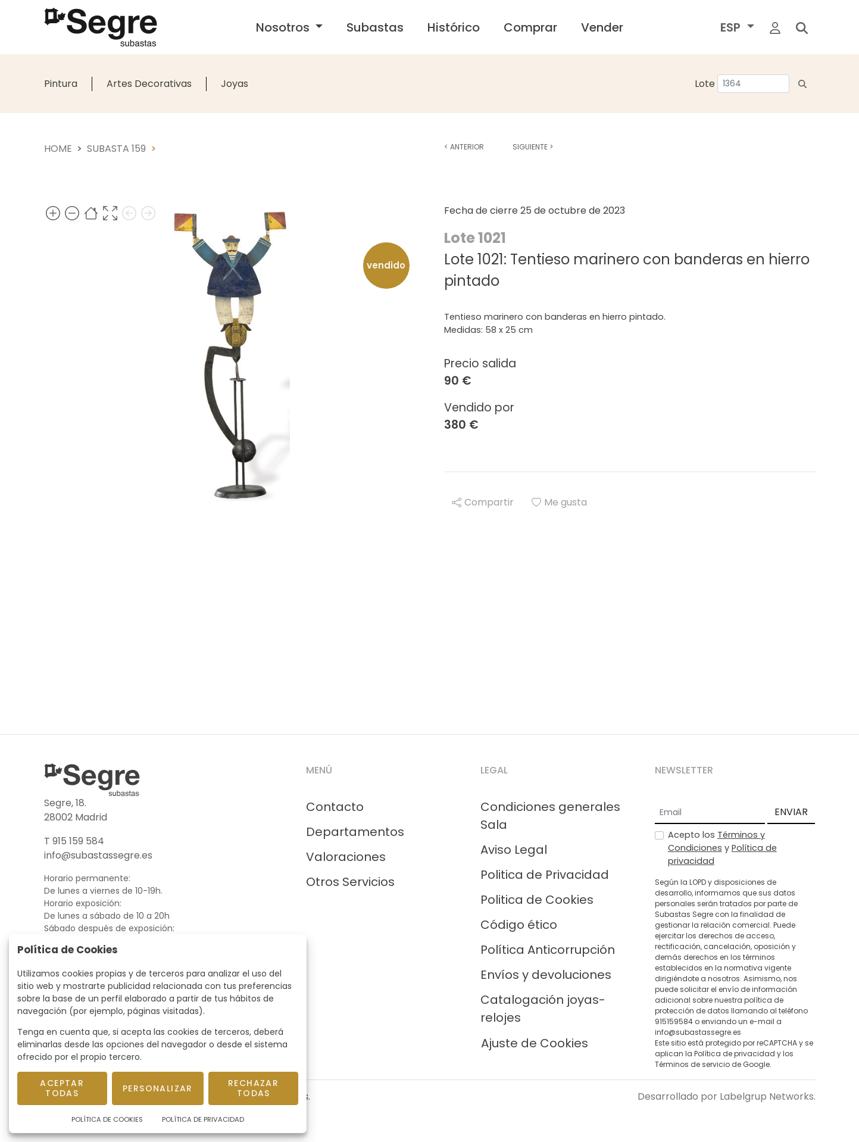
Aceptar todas (62, 1088)
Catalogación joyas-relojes (542, 1008)
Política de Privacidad (203, 1119)
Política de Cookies (107, 1119)
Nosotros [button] (284, 27)
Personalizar (158, 1088)
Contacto (335, 806)
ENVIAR (791, 812)
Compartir (483, 502)
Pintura (60, 84)
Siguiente (533, 147)
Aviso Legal (513, 849)
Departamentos (355, 831)
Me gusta (559, 502)
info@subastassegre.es (98, 855)
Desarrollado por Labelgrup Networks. (727, 1096)
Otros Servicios (350, 881)
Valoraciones (346, 856)
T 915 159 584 (74, 841)
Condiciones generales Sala (550, 815)
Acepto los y (722, 847)
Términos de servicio (692, 1064)
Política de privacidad (734, 1054)
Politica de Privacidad (544, 874)
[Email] (710, 812)
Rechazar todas (253, 1088)
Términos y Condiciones (716, 841)
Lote (705, 84)
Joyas (234, 84)
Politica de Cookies (537, 899)
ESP (732, 27)
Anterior (464, 147)
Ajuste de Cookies (534, 1043)
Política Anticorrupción (547, 949)
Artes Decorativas (149, 84)
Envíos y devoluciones (545, 974)
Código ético (518, 924)
